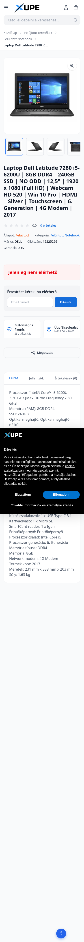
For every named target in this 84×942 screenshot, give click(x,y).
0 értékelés (48, 225)
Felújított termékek (38, 33)
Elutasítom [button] (23, 494)
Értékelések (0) (65, 378)
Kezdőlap (10, 33)
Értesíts (65, 302)
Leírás (13, 378)
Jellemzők (36, 378)
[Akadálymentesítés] (61, 933)
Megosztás (42, 352)
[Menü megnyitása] (6, 7)
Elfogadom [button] (61, 494)
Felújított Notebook (18, 39)
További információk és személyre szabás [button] (42, 505)
